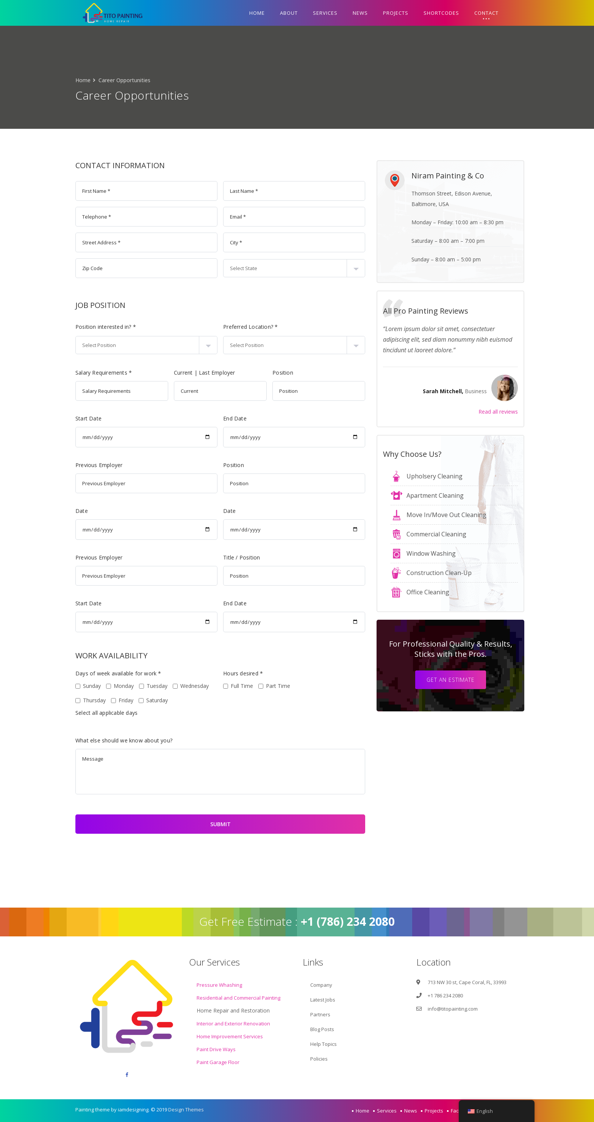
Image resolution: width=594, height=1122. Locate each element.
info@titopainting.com (453, 1008)
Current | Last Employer (169, 372)
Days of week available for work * (83, 673)
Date (46, 510)
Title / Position (206, 557)
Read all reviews (515, 411)
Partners (320, 1014)
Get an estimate (468, 679)
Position (247, 372)
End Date (199, 418)
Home (83, 80)
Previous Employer (63, 465)
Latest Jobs (322, 999)
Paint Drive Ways (216, 1049)
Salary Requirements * (68, 372)
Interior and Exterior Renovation (233, 1023)
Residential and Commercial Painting (238, 997)
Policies (319, 1058)
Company (321, 984)
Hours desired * (208, 673)
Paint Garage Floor (218, 1062)
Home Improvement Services (230, 1036)
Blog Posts (322, 1029)
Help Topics (323, 1044)
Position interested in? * (70, 326)
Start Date (53, 418)
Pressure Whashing (219, 984)
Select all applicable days (71, 712)
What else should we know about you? (88, 740)
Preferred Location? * (215, 326)
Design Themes (186, 1109)
